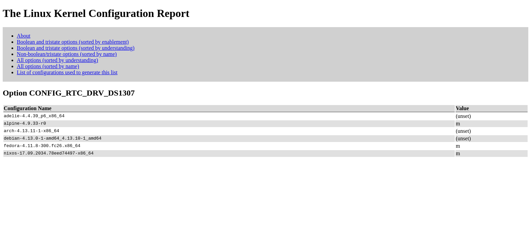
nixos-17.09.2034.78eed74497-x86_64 (48, 153)
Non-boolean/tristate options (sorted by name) (67, 54)
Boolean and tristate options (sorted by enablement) (73, 42)
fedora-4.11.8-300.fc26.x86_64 (42, 146)
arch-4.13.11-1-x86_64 (31, 131)
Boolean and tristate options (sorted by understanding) (75, 48)
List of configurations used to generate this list (67, 72)
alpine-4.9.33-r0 (25, 124)
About (23, 36)
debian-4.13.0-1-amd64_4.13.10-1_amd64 (53, 139)
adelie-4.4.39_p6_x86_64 (34, 116)
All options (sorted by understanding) (57, 60)
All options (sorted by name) (48, 66)
